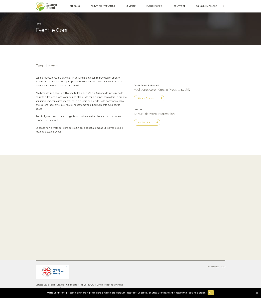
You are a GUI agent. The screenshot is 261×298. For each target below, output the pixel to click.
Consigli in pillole (206, 6)
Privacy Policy (212, 266)
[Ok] (257, 293)
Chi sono (75, 6)
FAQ (223, 266)
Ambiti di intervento (103, 6)
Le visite (130, 6)
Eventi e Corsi (154, 6)
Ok (210, 293)
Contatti (179, 6)
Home (38, 23)
